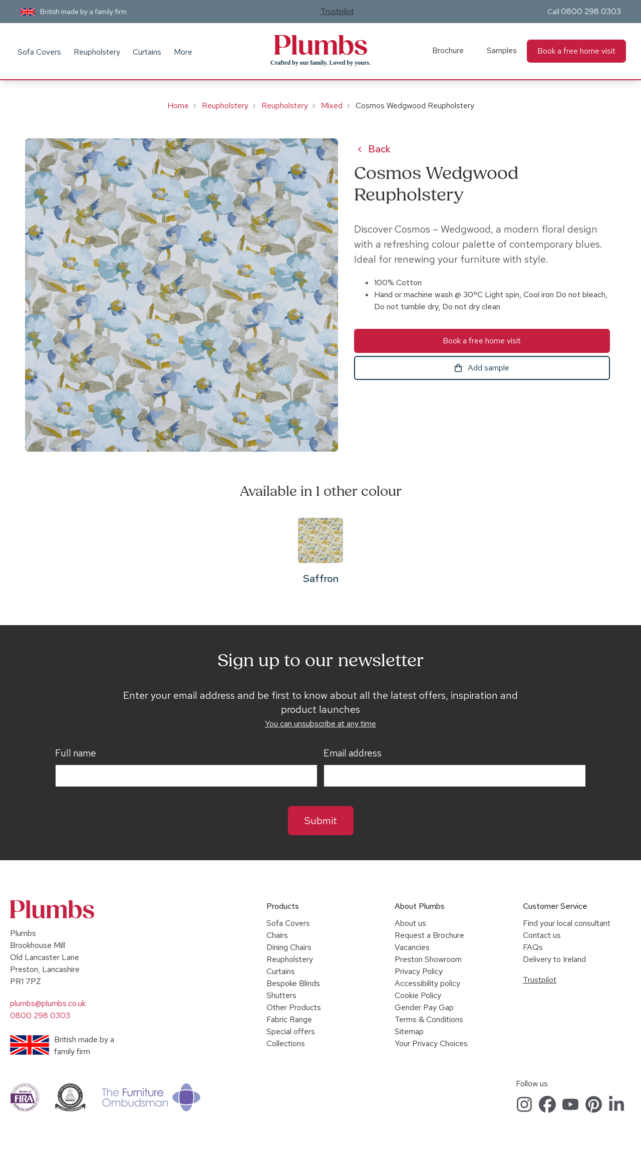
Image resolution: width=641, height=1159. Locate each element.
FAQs (533, 947)
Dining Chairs (288, 947)
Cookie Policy (418, 995)
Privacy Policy (419, 971)
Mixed (332, 105)
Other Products (293, 1007)
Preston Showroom (428, 959)
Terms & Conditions (429, 1019)
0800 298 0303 (591, 11)
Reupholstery (97, 52)
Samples (502, 50)
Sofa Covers (39, 52)
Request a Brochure (429, 935)
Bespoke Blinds (293, 983)
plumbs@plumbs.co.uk (48, 1003)
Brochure (448, 50)
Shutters (281, 995)
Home (178, 105)
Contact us (542, 935)
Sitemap (409, 1031)
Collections (285, 1043)
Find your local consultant (566, 923)
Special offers (290, 1031)
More (183, 52)
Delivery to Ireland (554, 959)
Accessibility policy (427, 983)
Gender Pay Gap (424, 1007)
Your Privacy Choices (431, 1043)
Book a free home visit (576, 51)
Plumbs (320, 45)
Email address (353, 753)
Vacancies (412, 947)
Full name (75, 753)
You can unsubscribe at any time (320, 723)
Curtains (147, 52)
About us (410, 923)
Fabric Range (289, 1019)
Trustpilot (337, 11)
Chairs (277, 935)
